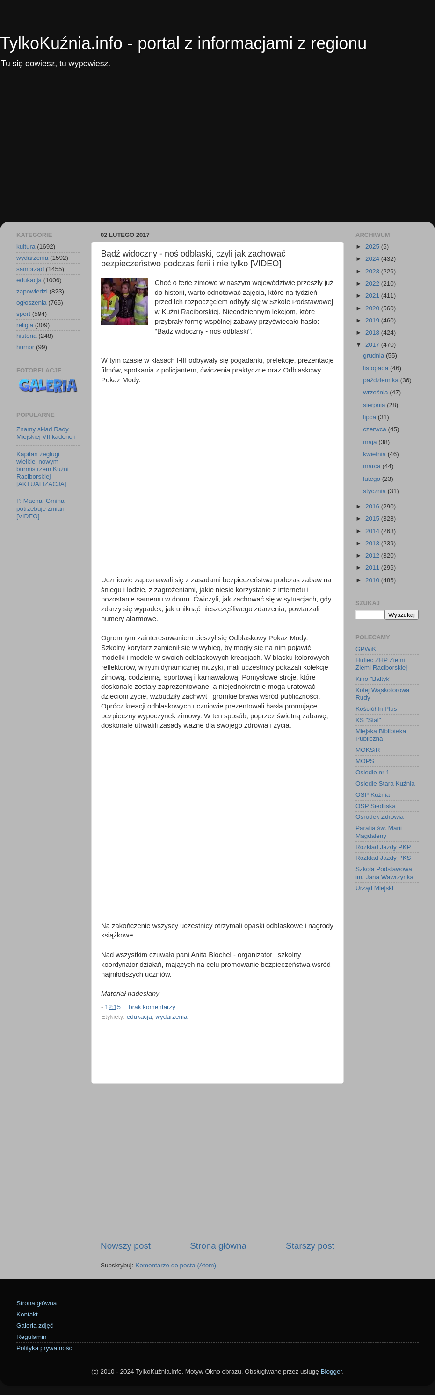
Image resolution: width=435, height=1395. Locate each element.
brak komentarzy (152, 1006)
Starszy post (310, 1246)
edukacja (139, 1016)
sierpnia (375, 404)
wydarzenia (171, 1016)
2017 (373, 344)
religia (24, 325)
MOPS (364, 761)
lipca (370, 417)
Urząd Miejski (374, 888)
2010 (373, 580)
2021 (373, 295)
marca (372, 466)
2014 (373, 531)
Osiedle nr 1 (372, 772)
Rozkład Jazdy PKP (383, 847)
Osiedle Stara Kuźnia (385, 783)
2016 (373, 506)
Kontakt (27, 1314)
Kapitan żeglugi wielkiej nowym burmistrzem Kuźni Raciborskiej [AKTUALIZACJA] (42, 469)
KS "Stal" (368, 719)
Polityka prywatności (44, 1348)
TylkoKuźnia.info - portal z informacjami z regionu (183, 43)
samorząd (30, 268)
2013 (373, 543)
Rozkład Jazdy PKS (383, 857)
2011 (373, 567)
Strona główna (218, 1246)
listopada (376, 368)
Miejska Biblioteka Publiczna (380, 735)
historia (26, 335)
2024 (373, 258)
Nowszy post (126, 1246)
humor (25, 347)
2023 (373, 271)
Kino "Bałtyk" (373, 678)
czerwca (375, 429)
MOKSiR (367, 749)
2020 (373, 308)
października (381, 380)
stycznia (375, 490)
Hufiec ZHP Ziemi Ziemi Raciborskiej (381, 664)
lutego (372, 478)
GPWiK (365, 648)
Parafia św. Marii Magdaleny (378, 831)
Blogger (331, 1371)
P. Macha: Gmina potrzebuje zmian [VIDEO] (40, 508)
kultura (26, 246)
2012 (373, 555)
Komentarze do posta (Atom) (175, 1265)
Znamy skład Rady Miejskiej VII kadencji (45, 433)
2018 (373, 332)
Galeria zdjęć (34, 1325)
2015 (373, 518)
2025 (373, 246)
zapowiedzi (32, 291)
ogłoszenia (31, 302)
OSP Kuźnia (372, 794)
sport (23, 313)
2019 (373, 320)
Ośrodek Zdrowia (379, 816)
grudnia (374, 355)
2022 (373, 283)
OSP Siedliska (375, 805)
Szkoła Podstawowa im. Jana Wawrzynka (384, 873)
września (376, 392)
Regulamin (31, 1336)
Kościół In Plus (376, 708)
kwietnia (375, 454)
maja (370, 441)
